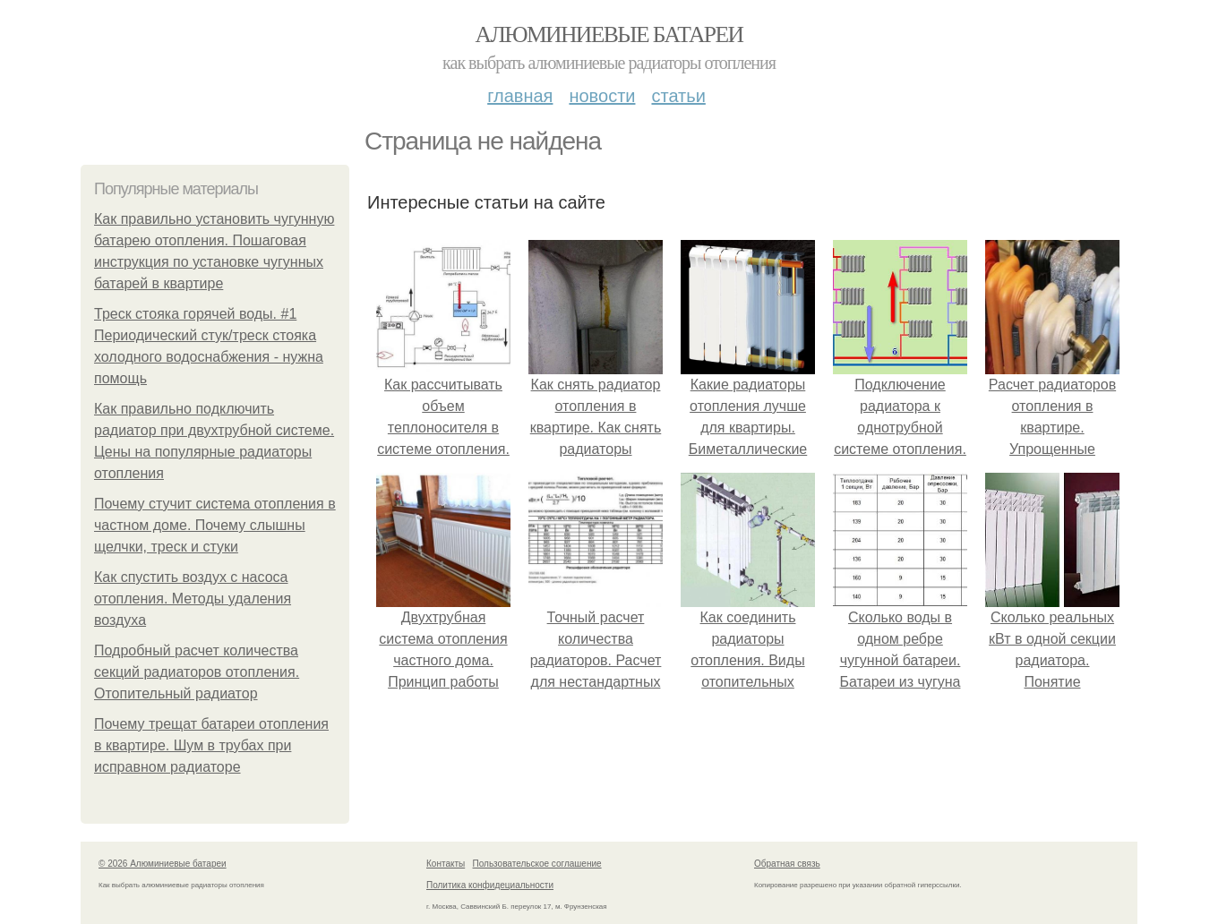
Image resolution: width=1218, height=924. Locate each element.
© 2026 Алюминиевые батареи (163, 863)
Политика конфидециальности (489, 885)
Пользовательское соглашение (537, 863)
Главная (520, 96)
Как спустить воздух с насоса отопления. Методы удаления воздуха (192, 598)
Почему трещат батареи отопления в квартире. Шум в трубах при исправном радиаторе (211, 745)
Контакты (445, 863)
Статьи (678, 96)
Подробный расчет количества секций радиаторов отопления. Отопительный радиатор (196, 672)
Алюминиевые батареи (609, 34)
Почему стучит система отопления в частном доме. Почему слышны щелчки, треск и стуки (215, 525)
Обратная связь (787, 863)
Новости (602, 96)
